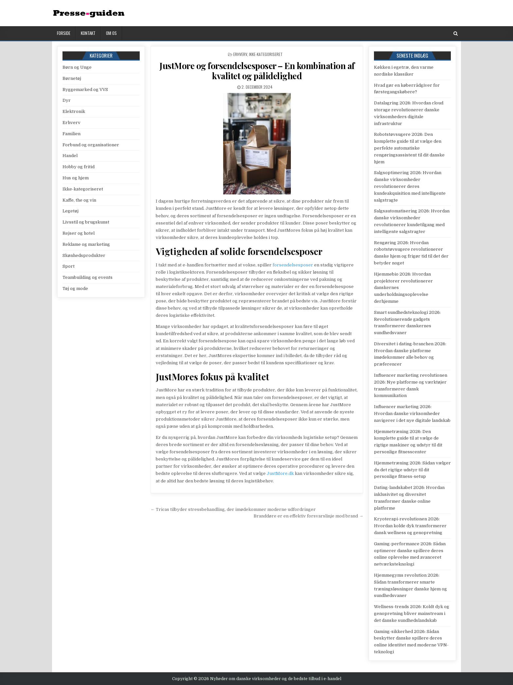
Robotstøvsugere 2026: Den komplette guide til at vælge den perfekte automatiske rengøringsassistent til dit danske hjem (409, 148)
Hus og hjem (75, 177)
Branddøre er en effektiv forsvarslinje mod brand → (308, 516)
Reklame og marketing (86, 244)
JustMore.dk (280, 473)
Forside (63, 33)
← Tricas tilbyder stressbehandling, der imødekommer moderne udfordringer (233, 509)
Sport (68, 266)
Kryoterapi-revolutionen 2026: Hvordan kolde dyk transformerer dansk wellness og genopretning (410, 525)
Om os (111, 33)
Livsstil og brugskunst (85, 222)
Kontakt (88, 33)
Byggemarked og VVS (85, 89)
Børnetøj (71, 78)
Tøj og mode (75, 288)
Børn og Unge (77, 67)
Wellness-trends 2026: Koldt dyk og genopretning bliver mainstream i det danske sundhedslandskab (411, 613)
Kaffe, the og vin (79, 200)
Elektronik (73, 111)
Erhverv (240, 54)
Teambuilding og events (87, 277)
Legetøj (70, 210)
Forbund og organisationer (90, 144)
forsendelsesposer (293, 264)
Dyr (66, 100)
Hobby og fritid (78, 166)
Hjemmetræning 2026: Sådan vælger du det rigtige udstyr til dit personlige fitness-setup (412, 469)
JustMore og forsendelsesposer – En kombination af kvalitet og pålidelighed (257, 70)
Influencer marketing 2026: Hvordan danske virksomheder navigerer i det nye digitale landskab (412, 413)
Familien (71, 133)
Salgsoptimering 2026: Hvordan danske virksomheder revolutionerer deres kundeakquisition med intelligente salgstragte (410, 186)
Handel (70, 155)
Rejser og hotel (78, 233)
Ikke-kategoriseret (266, 54)
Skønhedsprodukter (83, 255)
